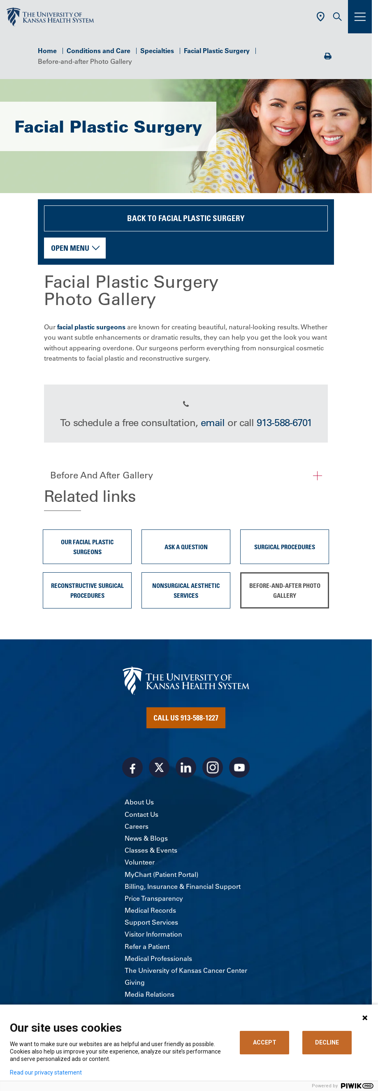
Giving (135, 982)
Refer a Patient (147, 946)
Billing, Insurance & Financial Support (183, 886)
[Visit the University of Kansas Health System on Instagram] (212, 767)
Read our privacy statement (46, 1072)
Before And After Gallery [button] (101, 475)
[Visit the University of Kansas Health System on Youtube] (239, 767)
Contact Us (141, 814)
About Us (139, 802)
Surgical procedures (284, 546)
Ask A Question (186, 546)
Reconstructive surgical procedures (87, 590)
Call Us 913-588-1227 (185, 717)
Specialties (157, 51)
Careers (136, 826)
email (213, 422)
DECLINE (327, 1042)
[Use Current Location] (321, 16)
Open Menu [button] (70, 247)
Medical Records (150, 910)
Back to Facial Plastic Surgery (186, 218)
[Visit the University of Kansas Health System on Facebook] (132, 767)
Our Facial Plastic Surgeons (87, 546)
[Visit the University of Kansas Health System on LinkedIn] (186, 767)
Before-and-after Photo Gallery (284, 590)
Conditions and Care (98, 51)
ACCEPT (264, 1042)
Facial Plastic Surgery (217, 51)
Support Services (151, 922)
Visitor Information (153, 934)
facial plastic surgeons (91, 327)
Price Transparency (154, 898)
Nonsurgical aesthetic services (186, 590)
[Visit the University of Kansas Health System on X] (159, 767)
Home (47, 51)
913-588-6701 (284, 422)
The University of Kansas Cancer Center (186, 970)
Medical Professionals (158, 958)
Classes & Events (151, 850)
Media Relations (149, 994)
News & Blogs (146, 838)
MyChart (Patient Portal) (161, 874)
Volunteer (140, 862)
